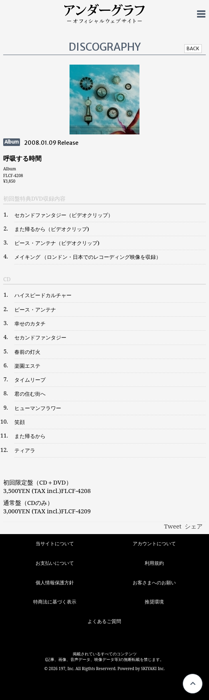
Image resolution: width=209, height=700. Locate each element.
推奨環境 (154, 601)
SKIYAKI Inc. (153, 668)
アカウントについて (154, 543)
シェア (194, 526)
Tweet (172, 526)
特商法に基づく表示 (54, 601)
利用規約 (154, 563)
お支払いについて (55, 563)
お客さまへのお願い (154, 582)
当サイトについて (55, 543)
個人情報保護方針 (55, 582)
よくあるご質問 (104, 621)
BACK (193, 48)
